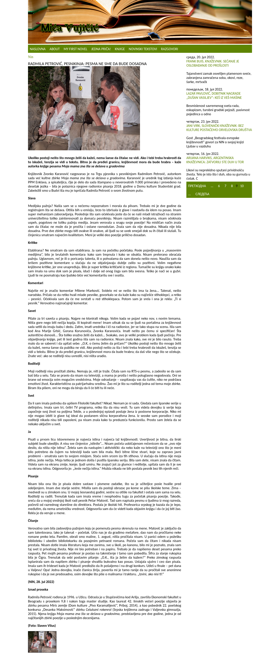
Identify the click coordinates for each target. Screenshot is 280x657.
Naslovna (38, 49)
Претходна (197, 186)
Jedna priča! (101, 49)
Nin (30, 57)
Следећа (202, 194)
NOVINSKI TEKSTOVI (143, 49)
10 (242, 186)
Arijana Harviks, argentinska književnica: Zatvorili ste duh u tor (215, 160)
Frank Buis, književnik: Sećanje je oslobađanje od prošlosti (212, 63)
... (212, 186)
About (54, 49)
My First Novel (75, 49)
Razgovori (169, 49)
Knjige (120, 49)
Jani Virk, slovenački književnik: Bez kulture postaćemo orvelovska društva (219, 128)
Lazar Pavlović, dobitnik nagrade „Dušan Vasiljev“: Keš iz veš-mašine (214, 95)
